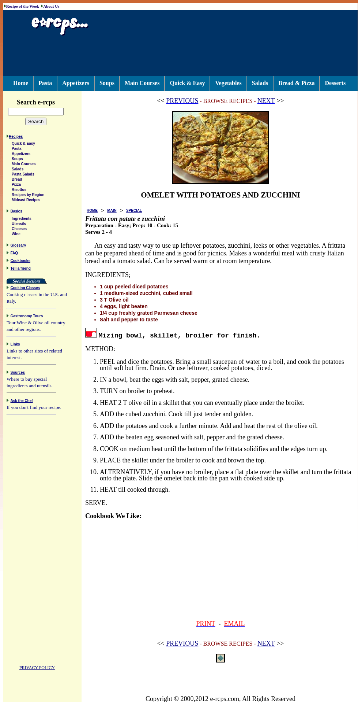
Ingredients (21, 220)
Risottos (19, 191)
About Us (51, 6)
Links (15, 345)
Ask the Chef (22, 402)
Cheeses (19, 230)
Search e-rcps (44, 102)
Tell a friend (21, 269)
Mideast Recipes (26, 201)
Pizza (16, 186)
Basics (16, 212)
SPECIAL (134, 210)
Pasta (45, 83)
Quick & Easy (187, 83)
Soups (106, 83)
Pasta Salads (23, 175)
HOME (92, 210)
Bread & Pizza (296, 83)
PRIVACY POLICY (37, 668)
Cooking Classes (25, 289)
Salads (260, 83)
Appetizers (75, 83)
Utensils (19, 225)
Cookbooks (20, 262)
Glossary (18, 246)
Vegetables (228, 83)
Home (20, 83)
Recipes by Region (28, 196)
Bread (17, 180)
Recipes (16, 138)
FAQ (14, 254)
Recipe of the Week (22, 6)
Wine (16, 235)
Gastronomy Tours (27, 317)
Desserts (335, 83)
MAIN (112, 210)
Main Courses (142, 83)
